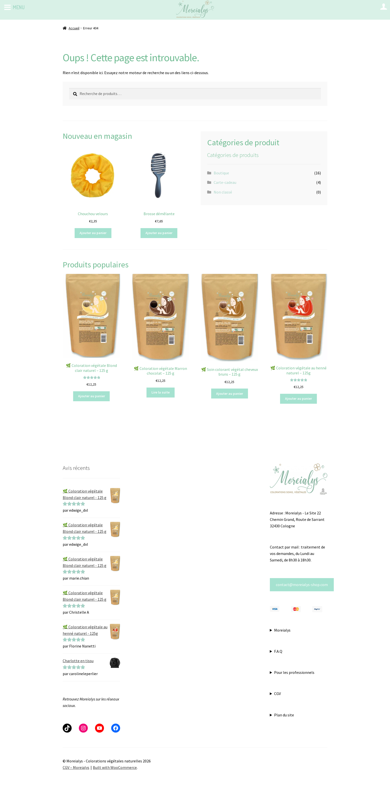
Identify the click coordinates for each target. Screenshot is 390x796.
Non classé (223, 192)
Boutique (221, 172)
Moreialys (282, 630)
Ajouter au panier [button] (93, 233)
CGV (277, 693)
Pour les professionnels (294, 672)
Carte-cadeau (225, 182)
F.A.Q (278, 651)
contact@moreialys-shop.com (302, 584)
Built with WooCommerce (115, 767)
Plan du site (284, 714)
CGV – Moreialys (76, 767)
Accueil (74, 28)
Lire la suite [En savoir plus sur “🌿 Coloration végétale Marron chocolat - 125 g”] (160, 392)
